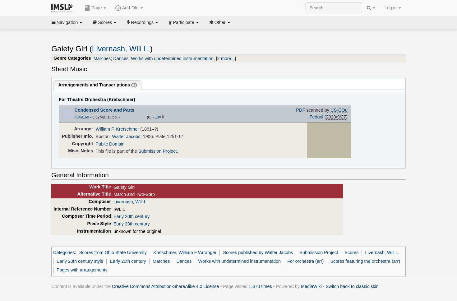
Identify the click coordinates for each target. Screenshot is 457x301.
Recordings (142, 22)
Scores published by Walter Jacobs (258, 252)
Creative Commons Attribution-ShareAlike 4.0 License (165, 286)
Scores (104, 22)
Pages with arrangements (82, 269)
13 (157, 117)
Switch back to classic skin (352, 286)
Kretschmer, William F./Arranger (184, 252)
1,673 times (260, 286)
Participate (183, 22)
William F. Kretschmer (117, 129)
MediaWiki (311, 286)
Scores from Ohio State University (113, 252)
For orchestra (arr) (305, 261)
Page (95, 8)
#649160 (82, 117)
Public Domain (110, 143)
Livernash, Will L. (121, 48)
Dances (120, 58)
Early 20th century (131, 216)
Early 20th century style (80, 261)
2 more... (226, 58)
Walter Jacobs (126, 136)
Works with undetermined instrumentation (172, 58)
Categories (64, 252)
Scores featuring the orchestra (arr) (365, 261)
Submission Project (157, 151)
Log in (393, 7)
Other (219, 22)
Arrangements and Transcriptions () (97, 84)
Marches (102, 58)
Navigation (67, 22)
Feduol (316, 116)
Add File (129, 8)
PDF (300, 110)
